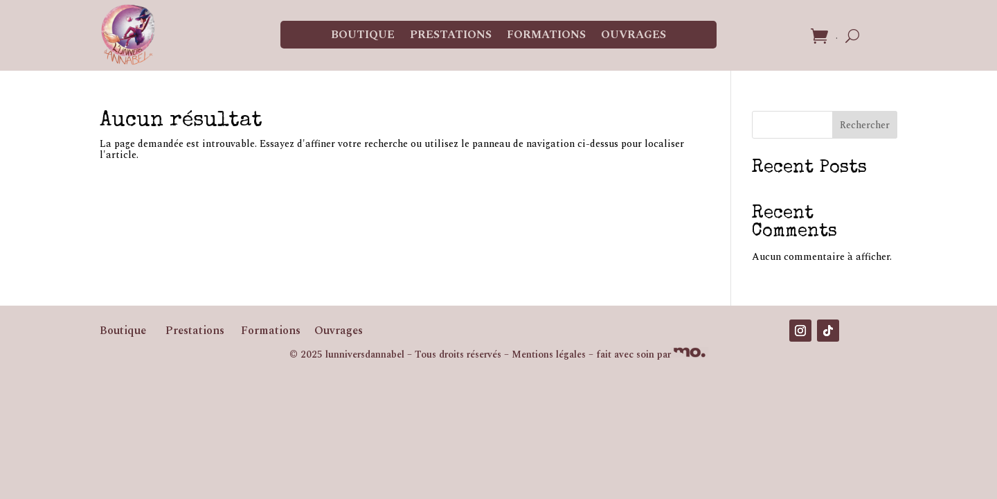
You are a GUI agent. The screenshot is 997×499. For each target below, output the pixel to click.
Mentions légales (549, 354)
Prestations (451, 34)
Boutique (363, 34)
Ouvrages (633, 34)
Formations (546, 34)
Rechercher (865, 125)
